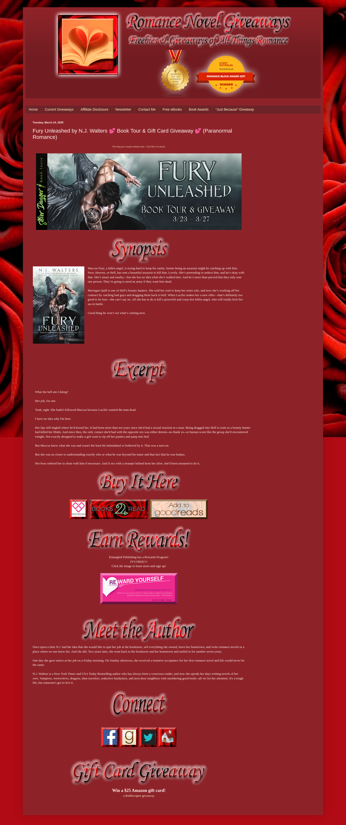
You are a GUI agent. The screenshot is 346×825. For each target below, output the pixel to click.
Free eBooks (172, 109)
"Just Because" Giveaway (235, 109)
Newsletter (123, 109)
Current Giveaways (59, 109)
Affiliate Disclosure (94, 109)
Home (33, 109)
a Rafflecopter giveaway (138, 795)
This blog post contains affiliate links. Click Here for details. (138, 146)
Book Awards (198, 109)
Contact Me (147, 109)
